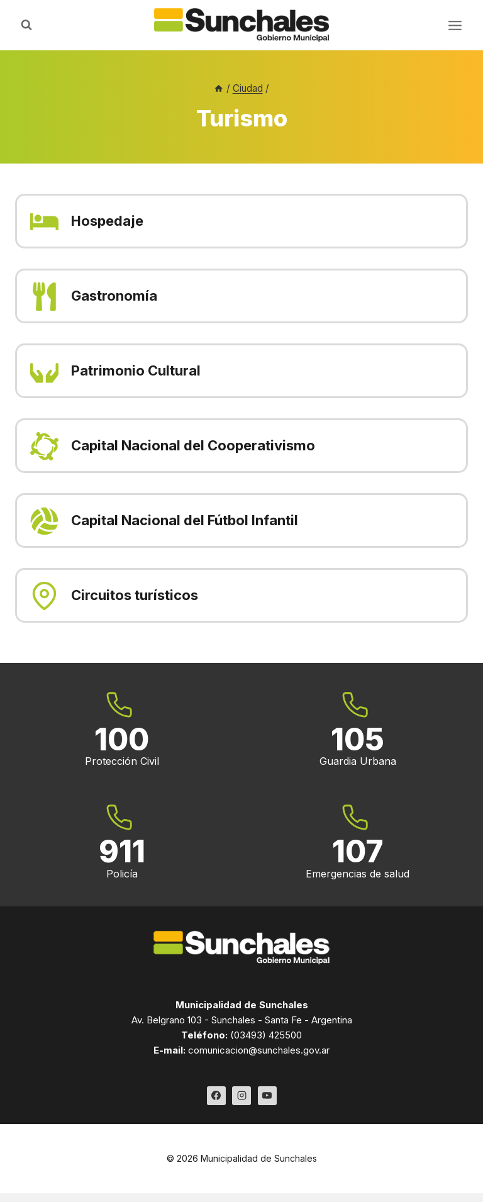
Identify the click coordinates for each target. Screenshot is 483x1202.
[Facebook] (216, 1095)
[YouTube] (267, 1095)
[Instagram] (241, 1095)
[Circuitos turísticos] (241, 595)
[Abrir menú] (454, 25)
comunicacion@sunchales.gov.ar (259, 1050)
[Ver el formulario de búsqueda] (26, 25)
